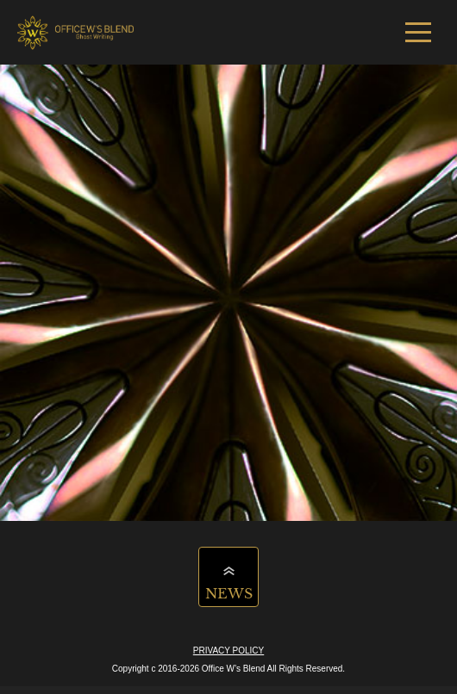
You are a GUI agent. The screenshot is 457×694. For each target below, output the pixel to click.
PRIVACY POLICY (228, 650)
